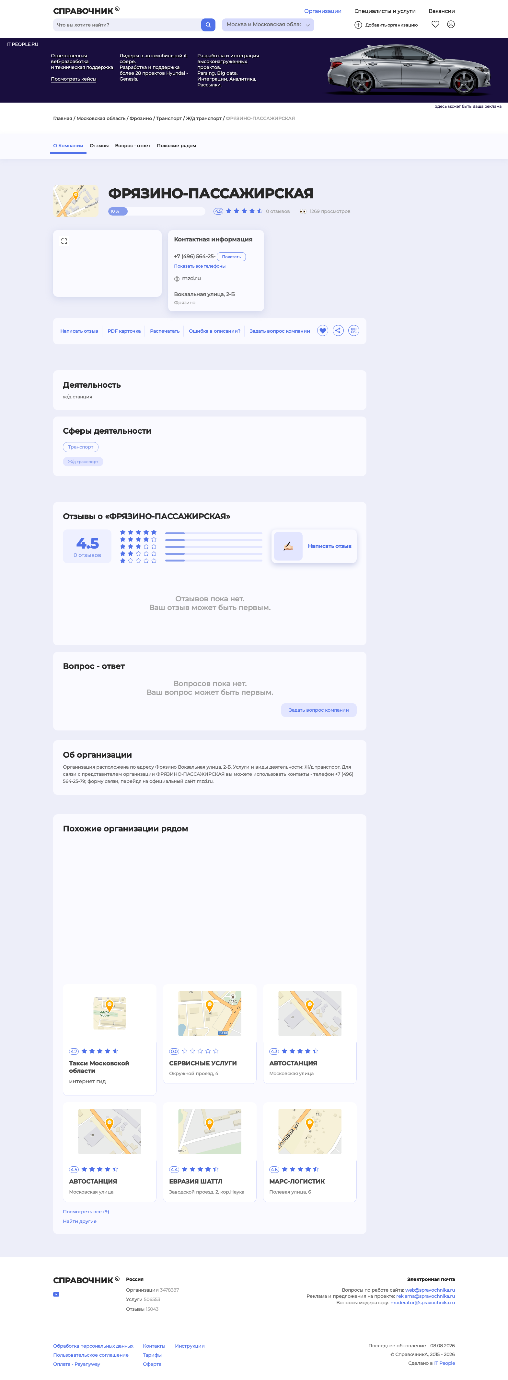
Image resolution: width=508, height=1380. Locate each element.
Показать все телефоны (199, 266)
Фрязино (141, 118)
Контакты (154, 1346)
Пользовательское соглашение (91, 1355)
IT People (444, 1363)
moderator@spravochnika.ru (422, 1303)
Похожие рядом (176, 146)
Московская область (100, 118)
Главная (62, 118)
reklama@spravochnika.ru (425, 1296)
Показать (231, 256)
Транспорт (169, 118)
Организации (322, 11)
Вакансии (442, 11)
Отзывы (99, 146)
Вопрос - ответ (132, 146)
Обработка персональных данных (93, 1346)
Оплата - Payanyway (76, 1364)
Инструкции (190, 1346)
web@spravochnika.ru (430, 1290)
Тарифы (152, 1355)
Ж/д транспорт (204, 118)
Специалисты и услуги (385, 11)
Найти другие (80, 1221)
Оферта (152, 1364)
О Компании (68, 146)
